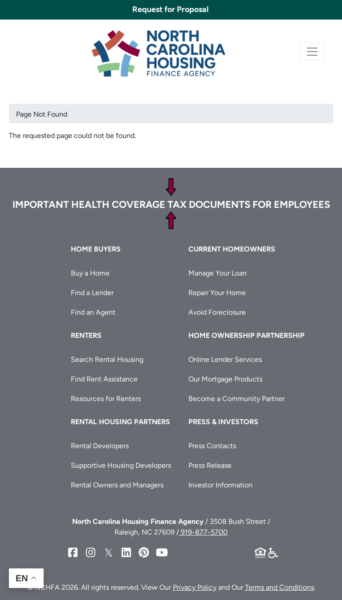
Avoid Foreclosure (217, 312)
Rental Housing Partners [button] (120, 422)
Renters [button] (86, 335)
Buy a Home (90, 273)
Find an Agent (93, 312)
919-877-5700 (203, 532)
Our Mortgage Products (225, 379)
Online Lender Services (225, 359)
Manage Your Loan (217, 273)
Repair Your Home (217, 292)
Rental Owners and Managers (117, 485)
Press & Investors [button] (223, 422)
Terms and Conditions (279, 587)
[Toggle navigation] (312, 52)
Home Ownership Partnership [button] (246, 335)
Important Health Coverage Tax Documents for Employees (171, 205)
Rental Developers (100, 446)
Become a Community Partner (236, 398)
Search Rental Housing (107, 359)
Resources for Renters (106, 398)
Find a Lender (92, 292)
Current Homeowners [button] (231, 249)
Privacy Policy (194, 587)
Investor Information (220, 485)
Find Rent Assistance (104, 379)
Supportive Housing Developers (121, 465)
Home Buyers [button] (96, 249)
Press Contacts (212, 446)
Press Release (210, 465)
